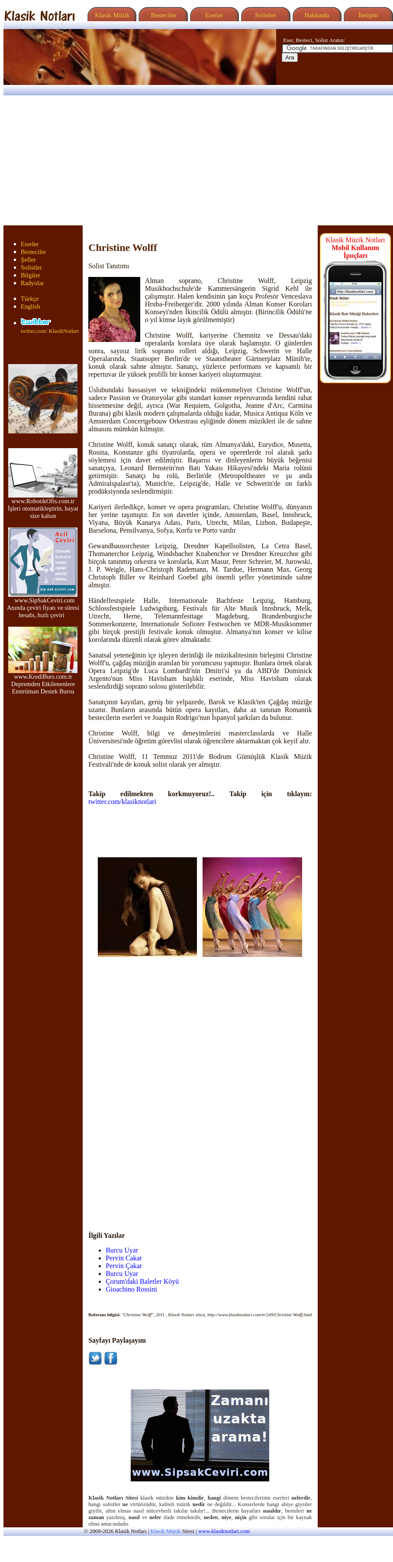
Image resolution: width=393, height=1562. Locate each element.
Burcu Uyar (122, 1250)
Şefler (28, 259)
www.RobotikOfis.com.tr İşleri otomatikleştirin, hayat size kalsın (43, 505)
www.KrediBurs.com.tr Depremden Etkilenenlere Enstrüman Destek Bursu (42, 681)
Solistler (264, 15)
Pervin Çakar (124, 1265)
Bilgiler (30, 275)
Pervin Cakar (124, 1258)
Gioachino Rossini (131, 1289)
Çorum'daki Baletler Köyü (142, 1281)
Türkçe (30, 298)
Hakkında (316, 15)
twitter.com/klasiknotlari (122, 801)
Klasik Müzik (111, 15)
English (30, 306)
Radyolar (32, 283)
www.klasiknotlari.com (224, 1531)
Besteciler (162, 15)
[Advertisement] (196, 160)
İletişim (367, 15)
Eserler (213, 15)
